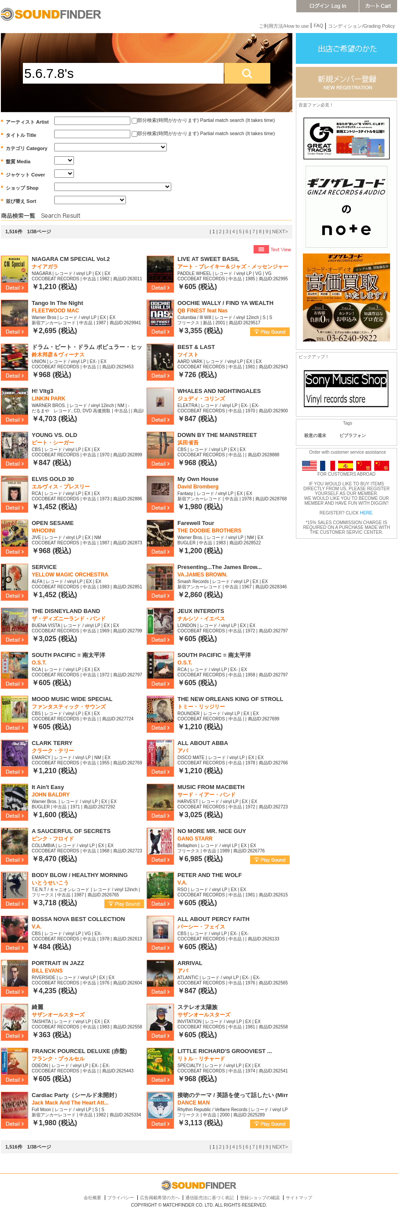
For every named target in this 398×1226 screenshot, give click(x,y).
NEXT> (280, 231)
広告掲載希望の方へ (160, 1197)
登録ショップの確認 (260, 1197)
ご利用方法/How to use (284, 26)
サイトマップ (299, 1197)
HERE (366, 512)
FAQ (318, 25)
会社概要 (92, 1197)
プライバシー (120, 1197)
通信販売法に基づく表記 (209, 1197)
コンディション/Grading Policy (361, 26)
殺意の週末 (315, 435)
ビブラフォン (352, 435)
